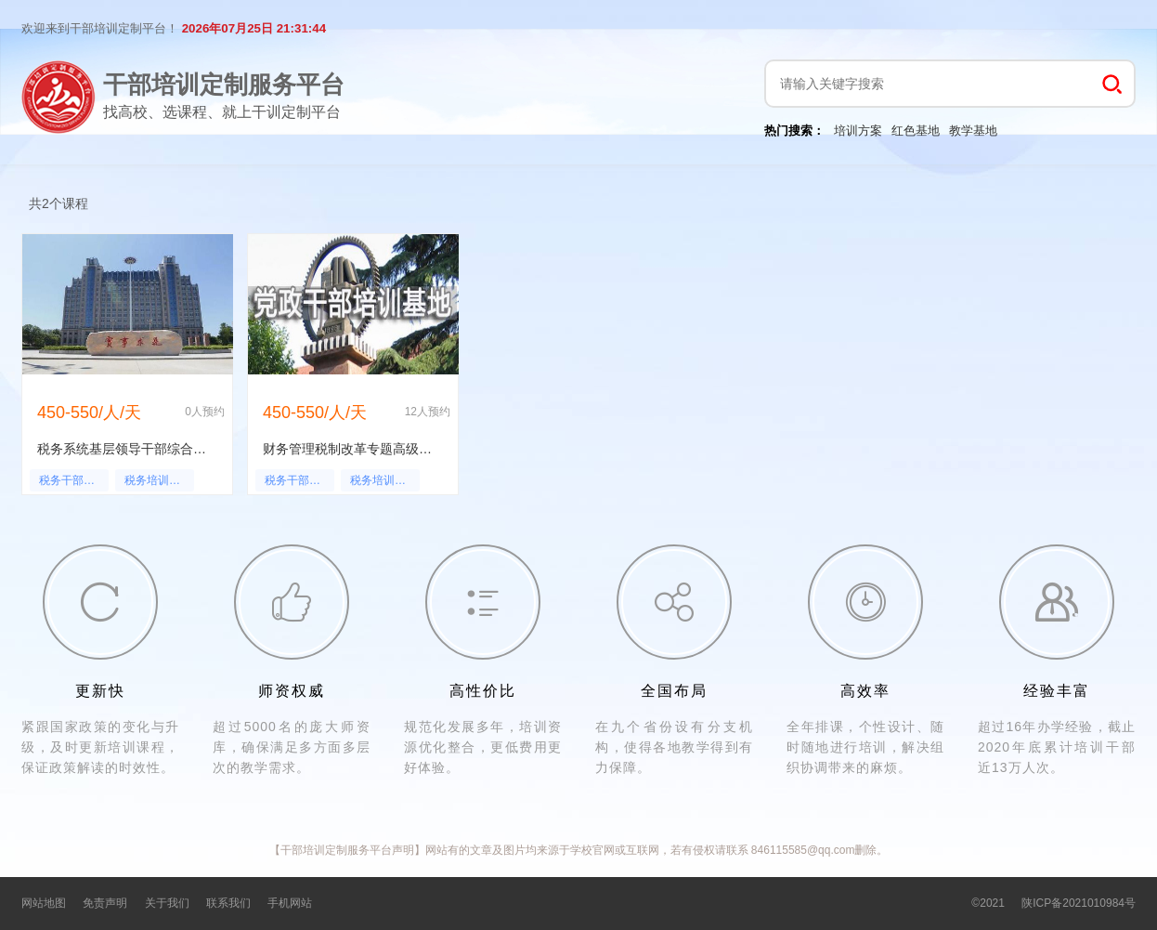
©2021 (988, 903)
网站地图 (43, 903)
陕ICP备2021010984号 (1078, 903)
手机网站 (289, 903)
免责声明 (105, 903)
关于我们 (167, 903)
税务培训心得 (157, 480)
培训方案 (858, 131)
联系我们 (228, 903)
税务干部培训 (72, 480)
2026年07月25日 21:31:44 (254, 28)
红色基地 (915, 131)
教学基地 (973, 131)
